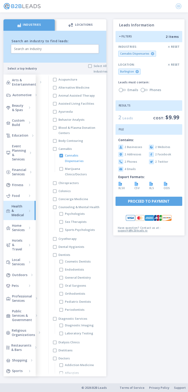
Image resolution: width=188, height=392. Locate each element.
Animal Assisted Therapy (76, 95)
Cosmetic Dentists (78, 261)
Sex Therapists (76, 222)
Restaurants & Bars (18, 347)
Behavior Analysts (71, 120)
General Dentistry (78, 277)
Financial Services (16, 172)
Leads (125, 117)
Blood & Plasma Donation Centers (76, 130)
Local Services (15, 262)
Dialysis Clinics (69, 342)
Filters (125, 36)
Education (17, 135)
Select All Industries (101, 68)
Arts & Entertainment (21, 82)
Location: (126, 64)
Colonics (64, 191)
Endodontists (74, 269)
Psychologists (75, 214)
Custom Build (15, 122)
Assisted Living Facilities (76, 103)
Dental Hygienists (71, 247)
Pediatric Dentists (78, 302)
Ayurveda (65, 111)
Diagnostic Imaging (79, 325)
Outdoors (16, 274)
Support (180, 388)
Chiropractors (68, 183)
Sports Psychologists (80, 230)
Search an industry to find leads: (40, 41)
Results (125, 105)
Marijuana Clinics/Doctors (76, 171)
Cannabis (65, 149)
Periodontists (74, 310)
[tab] (29, 25)
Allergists (72, 373)
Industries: (127, 46)
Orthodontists (75, 293)
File (121, 129)
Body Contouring (70, 141)
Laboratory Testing (79, 333)
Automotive (19, 95)
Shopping (16, 360)
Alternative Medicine (74, 87)
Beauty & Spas (14, 107)
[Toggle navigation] (178, 6)
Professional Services (19, 298)
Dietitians (65, 350)
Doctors (64, 358)
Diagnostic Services (72, 318)
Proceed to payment (149, 201)
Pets (12, 285)
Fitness (14, 184)
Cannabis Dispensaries (74, 158)
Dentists (64, 255)
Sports (14, 371)
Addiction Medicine (79, 365)
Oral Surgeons (75, 285)
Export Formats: (131, 177)
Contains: (126, 140)
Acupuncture (67, 79)
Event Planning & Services (16, 152)
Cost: (166, 117)
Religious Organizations (20, 332)
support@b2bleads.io (133, 230)
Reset (173, 47)
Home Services (15, 227)
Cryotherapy (67, 239)
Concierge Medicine (73, 199)
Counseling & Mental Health (78, 207)
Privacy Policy (159, 388)
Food (13, 195)
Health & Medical (15, 210)
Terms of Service (132, 388)
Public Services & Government (19, 315)
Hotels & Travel (14, 244)
